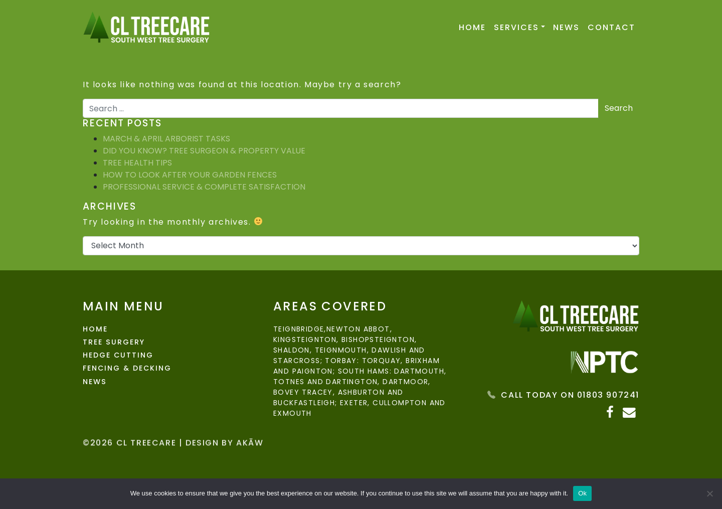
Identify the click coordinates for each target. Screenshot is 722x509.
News (566, 27)
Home (472, 27)
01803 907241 (608, 395)
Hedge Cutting (118, 355)
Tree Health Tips (137, 162)
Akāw (249, 459)
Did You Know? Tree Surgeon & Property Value (204, 150)
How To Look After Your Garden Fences (190, 175)
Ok (582, 493)
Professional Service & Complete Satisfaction (204, 187)
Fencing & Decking (127, 368)
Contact (611, 27)
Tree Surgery (113, 342)
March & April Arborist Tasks (166, 138)
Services (516, 27)
